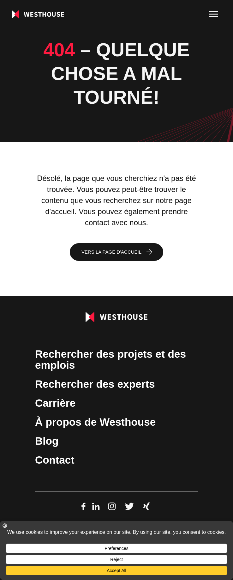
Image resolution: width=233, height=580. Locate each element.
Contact (55, 460)
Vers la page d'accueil (111, 252)
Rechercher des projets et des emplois (110, 359)
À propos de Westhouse (95, 422)
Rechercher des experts (95, 384)
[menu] (213, 14)
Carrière (55, 403)
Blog (46, 441)
